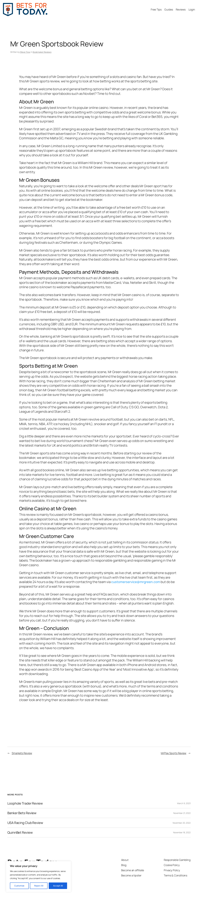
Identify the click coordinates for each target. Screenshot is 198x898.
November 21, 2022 (182, 813)
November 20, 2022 (182, 822)
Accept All (58, 885)
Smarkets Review (22, 753)
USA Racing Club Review (25, 823)
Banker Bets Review (21, 813)
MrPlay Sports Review (173, 753)
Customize (19, 885)
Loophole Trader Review (25, 803)
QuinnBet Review (20, 832)
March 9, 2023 (184, 803)
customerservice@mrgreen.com (135, 582)
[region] (38, 876)
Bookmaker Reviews (42, 52)
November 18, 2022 (182, 832)
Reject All (38, 885)
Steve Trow (25, 52)
